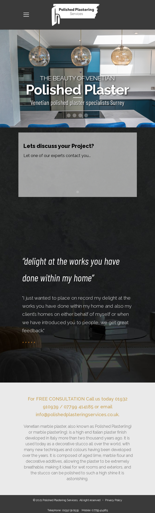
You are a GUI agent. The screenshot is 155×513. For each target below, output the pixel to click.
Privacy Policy (113, 500)
